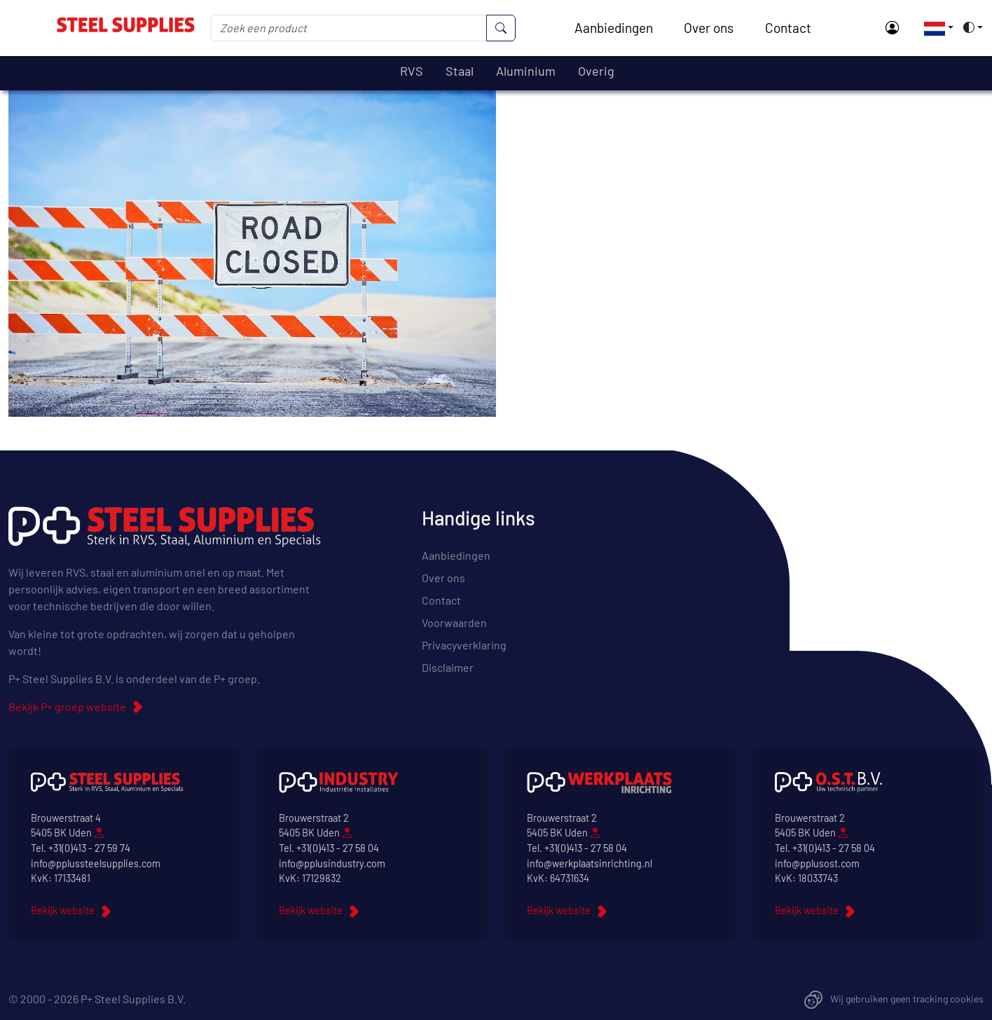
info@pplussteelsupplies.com (95, 863)
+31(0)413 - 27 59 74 (89, 848)
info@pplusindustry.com (332, 863)
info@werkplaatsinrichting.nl (589, 863)
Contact (788, 28)
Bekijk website (63, 910)
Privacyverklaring (464, 645)
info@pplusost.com (817, 863)
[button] (934, 27)
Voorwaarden (454, 622)
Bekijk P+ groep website (67, 706)
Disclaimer (448, 667)
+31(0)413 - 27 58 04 (337, 848)
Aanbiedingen (613, 28)
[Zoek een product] (349, 28)
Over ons (708, 28)
